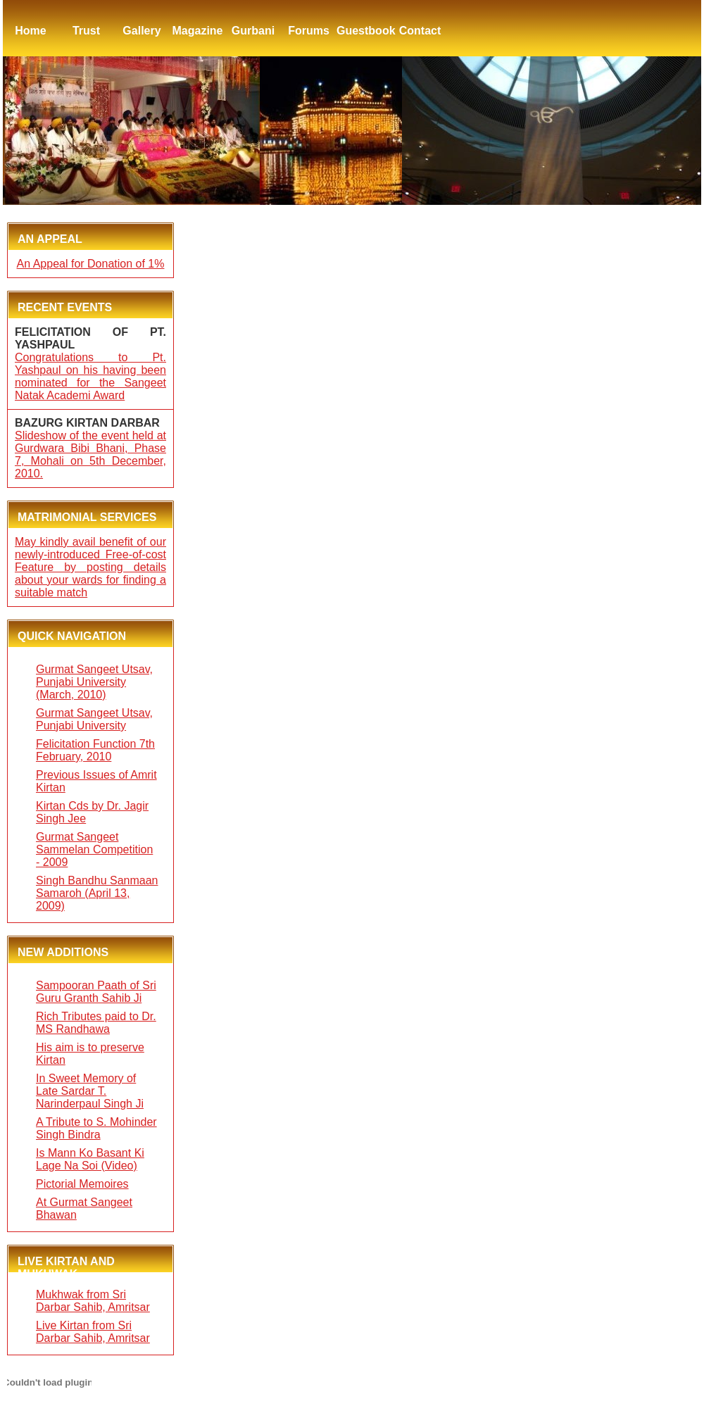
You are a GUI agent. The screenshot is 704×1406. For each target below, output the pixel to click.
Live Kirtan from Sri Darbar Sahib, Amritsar (93, 1331)
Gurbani (253, 31)
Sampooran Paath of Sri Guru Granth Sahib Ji (96, 991)
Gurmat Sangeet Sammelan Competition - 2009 (94, 849)
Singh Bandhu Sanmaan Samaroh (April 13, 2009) (97, 893)
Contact (420, 31)
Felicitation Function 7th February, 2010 (95, 750)
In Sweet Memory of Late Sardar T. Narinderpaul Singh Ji (90, 1091)
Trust (86, 31)
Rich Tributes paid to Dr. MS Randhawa (96, 1022)
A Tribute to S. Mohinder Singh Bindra (96, 1128)
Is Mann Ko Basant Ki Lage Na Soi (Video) (90, 1159)
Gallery (141, 31)
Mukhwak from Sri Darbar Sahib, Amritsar (93, 1300)
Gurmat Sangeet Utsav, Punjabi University (94, 719)
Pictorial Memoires (82, 1184)
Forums (308, 31)
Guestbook (364, 31)
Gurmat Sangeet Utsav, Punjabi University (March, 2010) (94, 682)
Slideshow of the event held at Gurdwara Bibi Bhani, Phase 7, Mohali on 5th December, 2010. (90, 454)
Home (30, 31)
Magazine (197, 31)
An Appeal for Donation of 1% (91, 264)
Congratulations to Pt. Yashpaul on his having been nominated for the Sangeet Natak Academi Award (90, 376)
